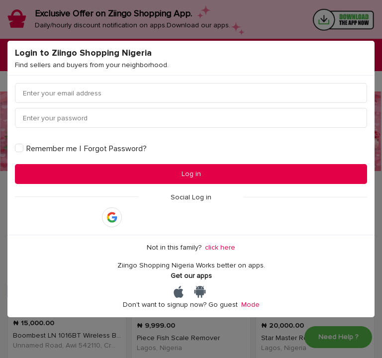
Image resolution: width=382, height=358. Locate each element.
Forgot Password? (115, 149)
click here (220, 247)
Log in (191, 174)
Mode (250, 304)
